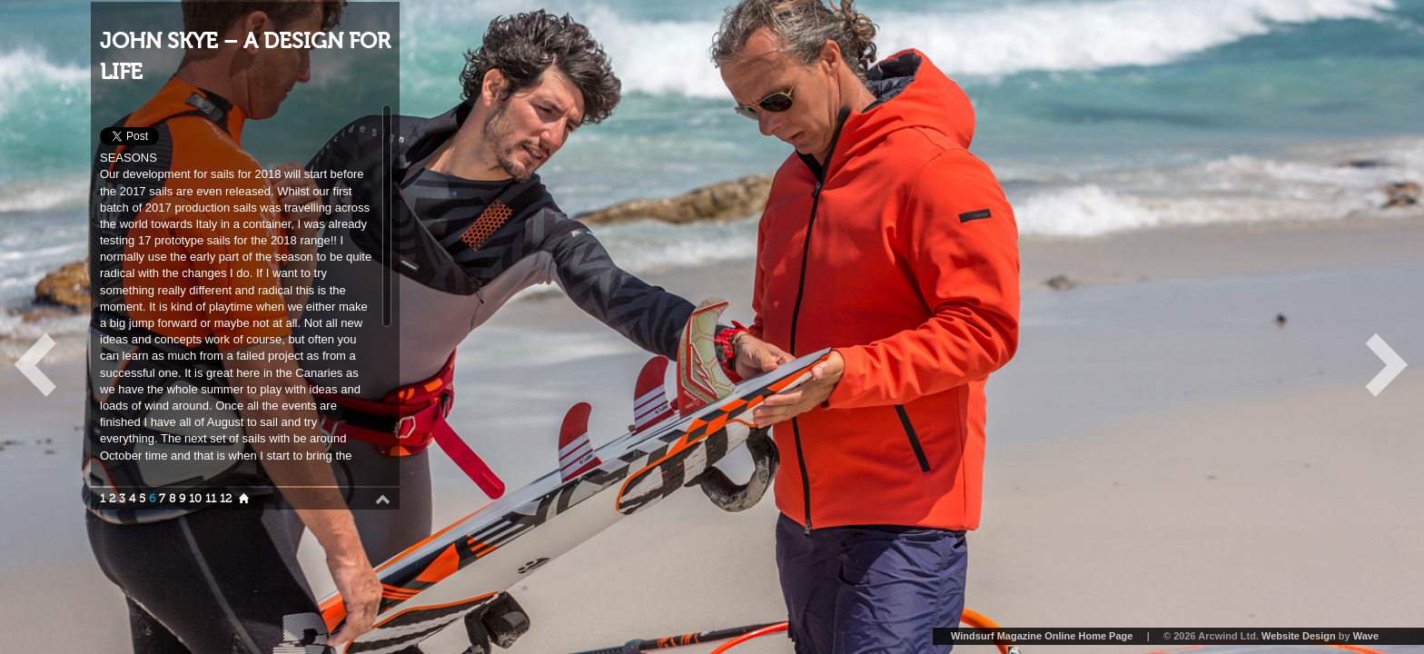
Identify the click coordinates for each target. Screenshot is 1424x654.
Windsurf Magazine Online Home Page (1041, 635)
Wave (1366, 635)
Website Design (1298, 635)
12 (226, 498)
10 (195, 498)
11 (210, 498)
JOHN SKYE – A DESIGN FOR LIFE (245, 56)
